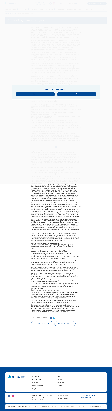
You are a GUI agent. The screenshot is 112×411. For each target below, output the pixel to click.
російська (68, 206)
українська (43, 206)
